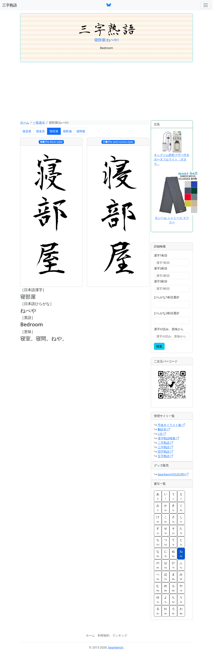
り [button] (181, 599)
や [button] (181, 588)
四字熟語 (165, 452)
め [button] (165, 588)
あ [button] (157, 496)
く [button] (181, 507)
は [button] (165, 565)
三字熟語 (9, 5)
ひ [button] (173, 565)
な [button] (157, 553)
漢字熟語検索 (168, 438)
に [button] (165, 553)
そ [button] (173, 530)
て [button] (173, 542)
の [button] (157, 565)
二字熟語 (165, 443)
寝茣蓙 (27, 131)
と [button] (181, 542)
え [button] (181, 496)
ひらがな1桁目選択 (166, 297)
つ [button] (165, 542)
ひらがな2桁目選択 (166, 313)
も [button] (173, 588)
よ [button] (165, 599)
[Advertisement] (106, 92)
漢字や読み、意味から (168, 329)
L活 (162, 434)
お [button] (157, 507)
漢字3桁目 (160, 281)
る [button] (157, 611)
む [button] (157, 588)
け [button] (157, 519)
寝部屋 (53, 131)
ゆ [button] (157, 599)
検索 (159, 346)
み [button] (181, 576)
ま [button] (173, 576)
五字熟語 (165, 456)
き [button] (173, 507)
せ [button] (165, 530)
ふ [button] (181, 565)
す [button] (157, 530)
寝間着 (80, 131)
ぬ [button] (173, 553)
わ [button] (181, 611)
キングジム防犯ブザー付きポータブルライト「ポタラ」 (171, 148)
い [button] (165, 496)
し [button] (181, 519)
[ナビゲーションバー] (205, 5)
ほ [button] (165, 576)
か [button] (165, 507)
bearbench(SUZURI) (173, 474)
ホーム (24, 122)
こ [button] (165, 519)
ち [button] (157, 542)
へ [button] (157, 576)
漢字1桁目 (160, 255)
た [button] (181, 530)
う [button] (173, 496)
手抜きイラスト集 (171, 425)
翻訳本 (164, 429)
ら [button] (173, 599)
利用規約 (103, 635)
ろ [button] (173, 611)
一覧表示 (39, 122)
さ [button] (173, 519)
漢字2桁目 (160, 268)
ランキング (119, 635)
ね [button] (181, 553)
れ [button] (165, 611)
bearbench (115, 647)
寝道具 (40, 131)
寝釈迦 (67, 131)
